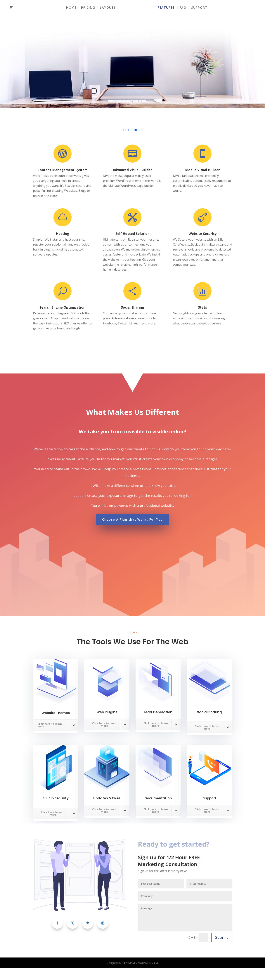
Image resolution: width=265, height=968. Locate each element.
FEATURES (166, 8)
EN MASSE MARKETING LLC (141, 962)
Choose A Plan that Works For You (132, 519)
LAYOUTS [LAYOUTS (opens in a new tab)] (108, 8)
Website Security (202, 233)
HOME (71, 8)
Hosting (62, 233)
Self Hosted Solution (132, 233)
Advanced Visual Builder (132, 170)
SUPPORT (199, 8)
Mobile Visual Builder (202, 170)
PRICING (88, 8)
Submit (221, 937)
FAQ (182, 8)
